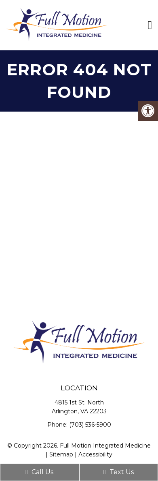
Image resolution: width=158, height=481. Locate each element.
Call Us (39, 472)
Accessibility (95, 454)
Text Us (118, 472)
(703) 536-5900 (90, 424)
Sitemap (61, 454)
